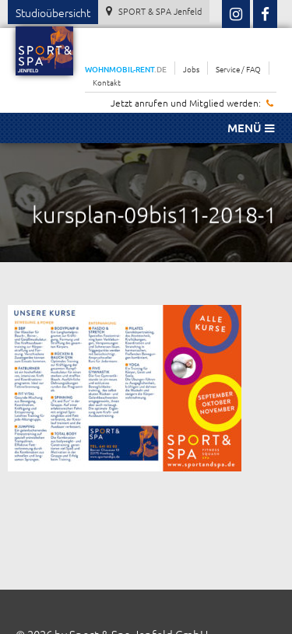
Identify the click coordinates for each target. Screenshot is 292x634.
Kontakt (107, 82)
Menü (250, 127)
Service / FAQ (238, 69)
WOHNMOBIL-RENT (126, 69)
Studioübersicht (53, 12)
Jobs (191, 69)
